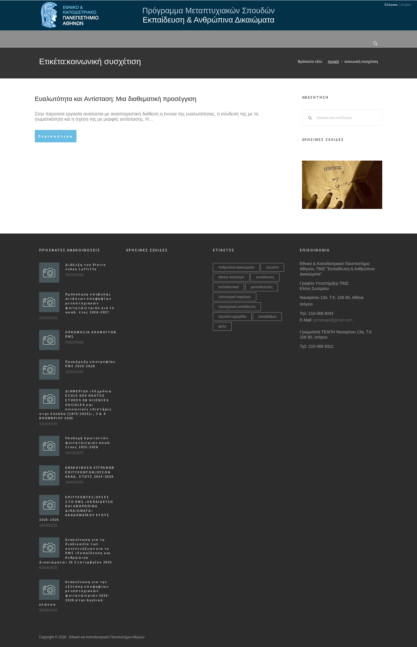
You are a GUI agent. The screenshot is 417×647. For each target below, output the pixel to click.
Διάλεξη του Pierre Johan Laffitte (85, 266)
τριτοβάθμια (267, 317)
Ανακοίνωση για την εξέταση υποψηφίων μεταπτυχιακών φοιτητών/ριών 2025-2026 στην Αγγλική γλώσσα (74, 593)
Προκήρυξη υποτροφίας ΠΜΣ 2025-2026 (90, 363)
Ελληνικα (391, 4)
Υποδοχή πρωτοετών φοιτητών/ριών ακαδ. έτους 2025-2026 (88, 442)
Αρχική (333, 62)
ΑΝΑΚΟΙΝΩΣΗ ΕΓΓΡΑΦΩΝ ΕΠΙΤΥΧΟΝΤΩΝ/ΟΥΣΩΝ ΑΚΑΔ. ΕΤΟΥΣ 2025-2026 (89, 472)
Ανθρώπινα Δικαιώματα (236, 267)
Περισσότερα (55, 136)
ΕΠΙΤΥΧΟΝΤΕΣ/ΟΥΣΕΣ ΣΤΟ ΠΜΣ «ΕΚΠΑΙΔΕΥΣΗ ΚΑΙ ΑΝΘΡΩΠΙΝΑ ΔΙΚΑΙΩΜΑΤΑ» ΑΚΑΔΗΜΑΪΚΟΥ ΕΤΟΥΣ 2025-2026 (76, 508)
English (406, 4)
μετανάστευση (261, 287)
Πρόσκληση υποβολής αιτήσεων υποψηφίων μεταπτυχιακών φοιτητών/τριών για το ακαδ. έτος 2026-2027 (89, 303)
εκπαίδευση (265, 277)
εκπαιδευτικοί (228, 287)
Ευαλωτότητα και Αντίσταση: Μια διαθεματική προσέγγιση (115, 99)
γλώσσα (272, 267)
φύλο (222, 326)
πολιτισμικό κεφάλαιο (234, 297)
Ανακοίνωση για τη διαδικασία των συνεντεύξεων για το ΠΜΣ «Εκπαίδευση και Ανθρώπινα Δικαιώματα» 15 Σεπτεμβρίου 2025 (75, 550)
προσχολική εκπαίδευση (236, 307)
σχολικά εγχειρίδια (232, 317)
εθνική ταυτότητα (231, 277)
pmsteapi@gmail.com (332, 320)
